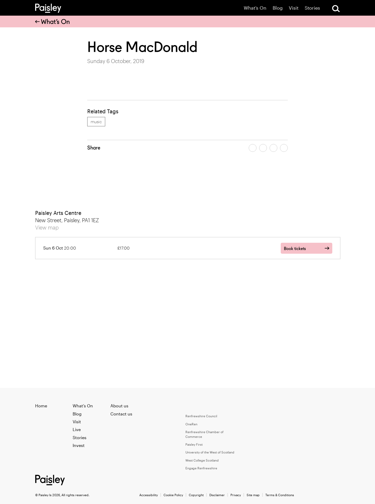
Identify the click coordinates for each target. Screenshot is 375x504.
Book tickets (295, 248)
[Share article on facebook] (253, 148)
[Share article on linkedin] (284, 148)
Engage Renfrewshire (201, 468)
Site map (253, 495)
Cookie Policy (173, 495)
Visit (293, 7)
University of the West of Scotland (209, 452)
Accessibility (148, 495)
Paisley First (194, 444)
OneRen (191, 424)
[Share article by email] (273, 148)
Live (77, 429)
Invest (79, 445)
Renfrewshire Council (201, 416)
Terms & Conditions (279, 495)
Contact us (121, 413)
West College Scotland (202, 460)
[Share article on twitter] (263, 148)
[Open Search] (336, 8)
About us (119, 405)
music (96, 121)
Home (41, 405)
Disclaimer (217, 495)
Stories (312, 7)
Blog (278, 7)
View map (47, 227)
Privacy (235, 495)
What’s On (255, 7)
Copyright (196, 495)
